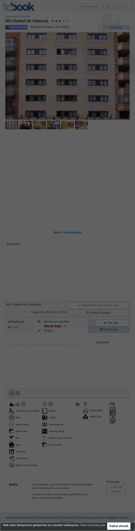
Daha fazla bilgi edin (92, 525)
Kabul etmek (118, 526)
